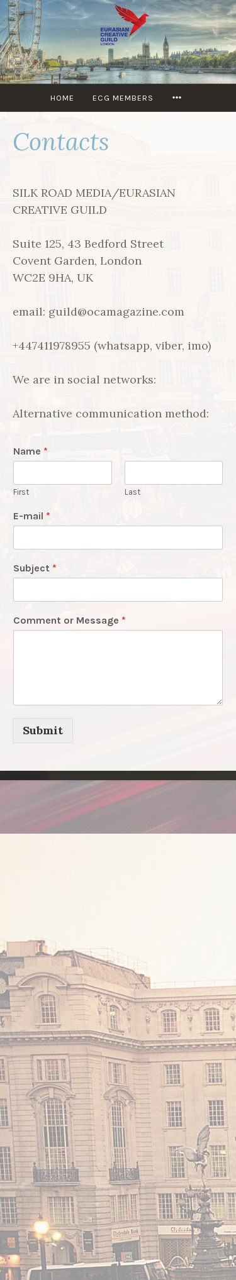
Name (30, 451)
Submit (43, 730)
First (21, 492)
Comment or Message (69, 620)
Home (62, 97)
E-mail (31, 516)
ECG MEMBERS (123, 97)
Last (132, 492)
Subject (35, 568)
